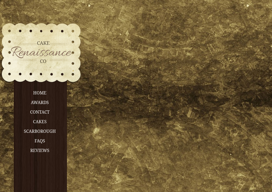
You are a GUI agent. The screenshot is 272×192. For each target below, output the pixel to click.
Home (39, 93)
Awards (40, 102)
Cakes (39, 122)
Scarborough (40, 131)
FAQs (40, 141)
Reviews (39, 150)
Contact (39, 112)
